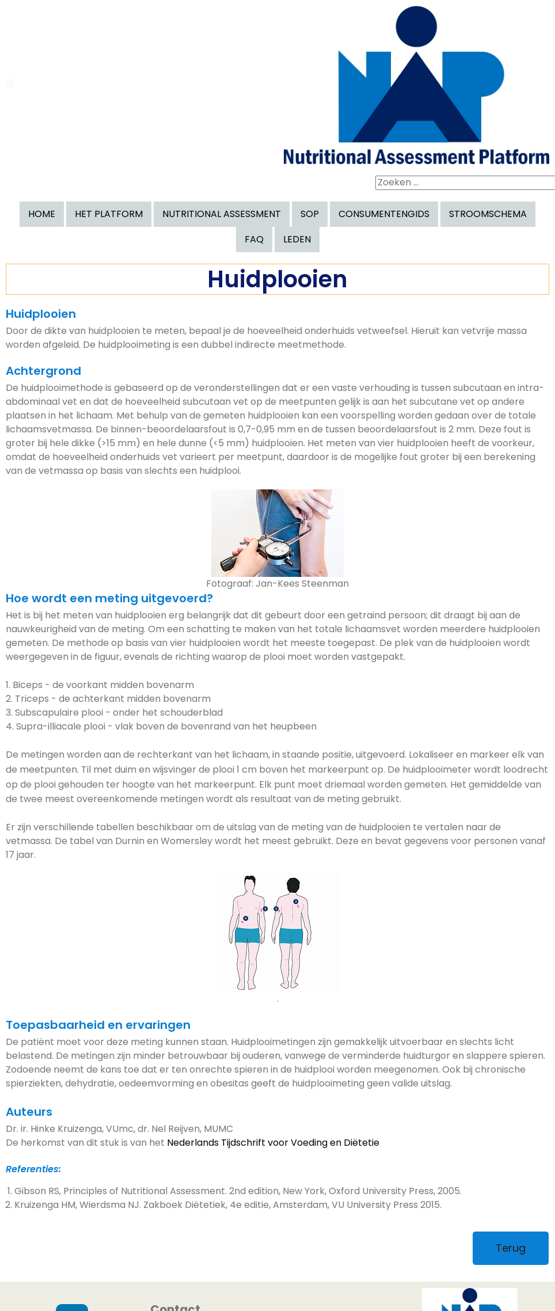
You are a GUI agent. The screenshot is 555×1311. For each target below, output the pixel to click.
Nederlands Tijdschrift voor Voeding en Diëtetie (273, 1062)
